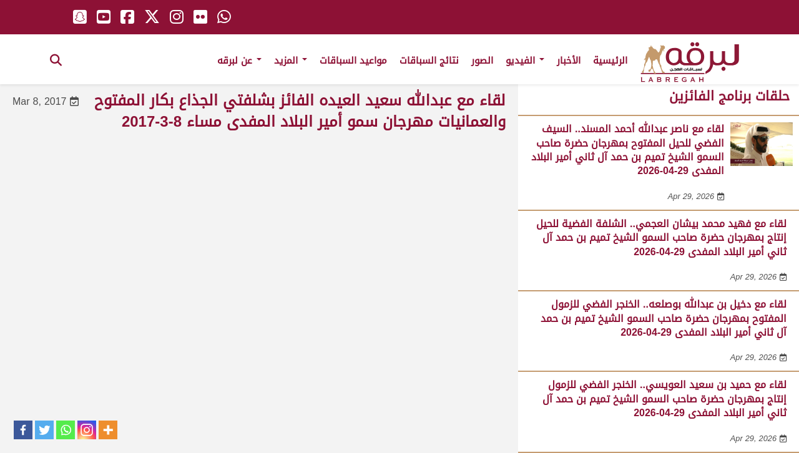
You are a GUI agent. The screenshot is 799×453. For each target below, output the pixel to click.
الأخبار (569, 60)
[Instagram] (86, 430)
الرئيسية (610, 60)
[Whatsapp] (65, 430)
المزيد (290, 60)
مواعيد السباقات (353, 60)
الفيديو (525, 60)
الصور (482, 60)
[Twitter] (44, 430)
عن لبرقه (239, 60)
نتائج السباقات (429, 60)
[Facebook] (23, 430)
